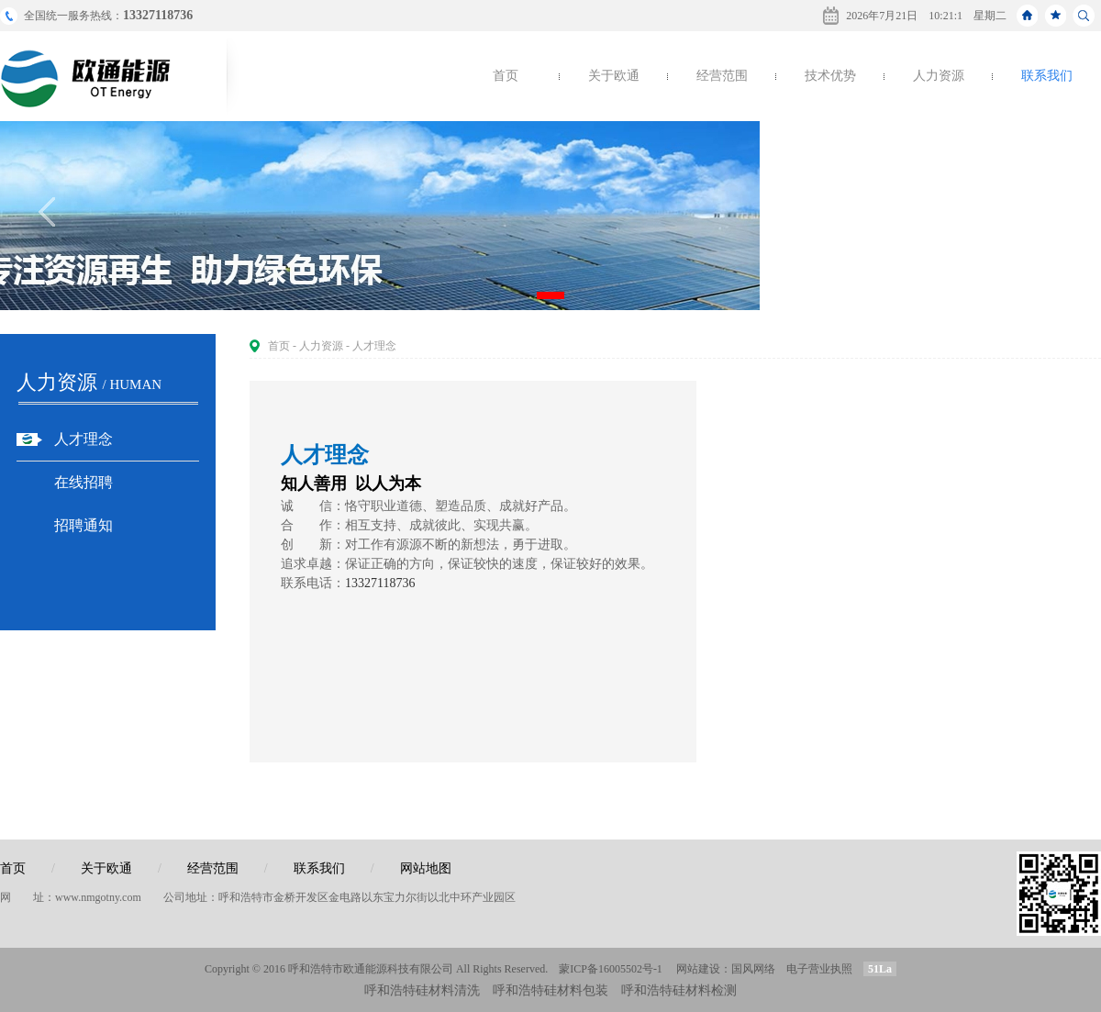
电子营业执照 (819, 968)
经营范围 (722, 76)
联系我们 (1047, 76)
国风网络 (753, 968)
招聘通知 (83, 525)
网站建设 (698, 968)
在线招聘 (83, 482)
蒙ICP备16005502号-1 (610, 968)
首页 (505, 76)
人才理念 (83, 439)
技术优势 (830, 76)
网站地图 (425, 868)
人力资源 (938, 76)
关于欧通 (613, 76)
